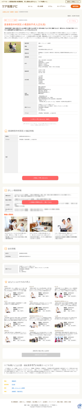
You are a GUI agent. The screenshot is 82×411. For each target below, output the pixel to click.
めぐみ (56, 286)
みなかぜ (31, 286)
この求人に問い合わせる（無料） (40, 119)
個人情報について (37, 402)
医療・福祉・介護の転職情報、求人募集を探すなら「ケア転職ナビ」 (41, 405)
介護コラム (22, 402)
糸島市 (16, 11)
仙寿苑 (5, 286)
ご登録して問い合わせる (40, 178)
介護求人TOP (6, 11)
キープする (72, 21)
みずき (5, 301)
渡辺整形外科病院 (59, 330)
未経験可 (14, 391)
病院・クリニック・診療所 (18, 388)
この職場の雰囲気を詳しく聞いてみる (40, 202)
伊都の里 (6, 330)
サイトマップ (52, 402)
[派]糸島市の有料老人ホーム (61, 301)
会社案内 (45, 402)
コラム (50, 6)
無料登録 (75, 6)
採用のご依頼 (67, 402)
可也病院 (31, 330)
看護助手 (14, 381)
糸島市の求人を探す (41, 355)
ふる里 (56, 316)
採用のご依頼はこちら (73, 1)
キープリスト (61, 6)
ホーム (30, 6)
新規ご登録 (60, 402)
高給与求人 (20, 391)
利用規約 (29, 402)
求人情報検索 (14, 402)
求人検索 (40, 6)
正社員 (13, 384)
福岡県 (12, 11)
